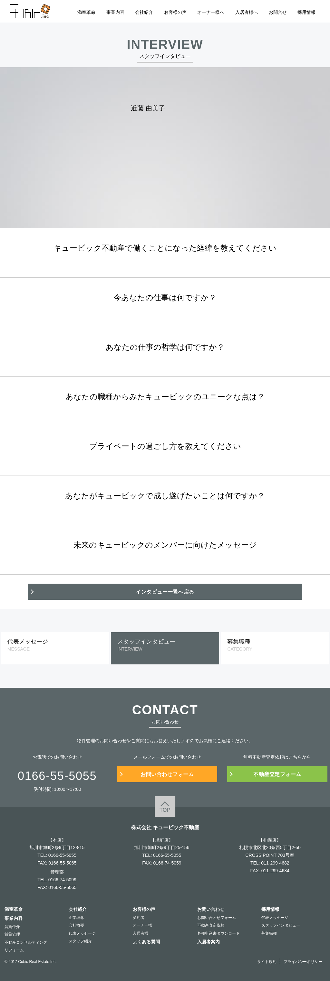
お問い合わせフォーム (167, 774)
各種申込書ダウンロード (218, 933)
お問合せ (278, 12)
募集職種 (269, 933)
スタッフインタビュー (280, 925)
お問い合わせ (210, 909)
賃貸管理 (12, 934)
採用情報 (306, 12)
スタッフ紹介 (80, 941)
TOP (165, 810)
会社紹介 (144, 12)
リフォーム (14, 950)
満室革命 (86, 12)
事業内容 (115, 12)
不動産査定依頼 (210, 925)
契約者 (138, 917)
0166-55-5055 (62, 855)
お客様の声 (175, 12)
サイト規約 (267, 961)
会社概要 (76, 925)
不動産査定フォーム (277, 774)
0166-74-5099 (62, 879)
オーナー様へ (210, 12)
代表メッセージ (82, 933)
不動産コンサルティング (26, 942)
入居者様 (140, 933)
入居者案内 (208, 941)
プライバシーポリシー (303, 961)
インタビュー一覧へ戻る (165, 592)
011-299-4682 (275, 862)
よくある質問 (146, 941)
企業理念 (76, 917)
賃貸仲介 (12, 926)
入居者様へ (246, 12)
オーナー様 (142, 925)
